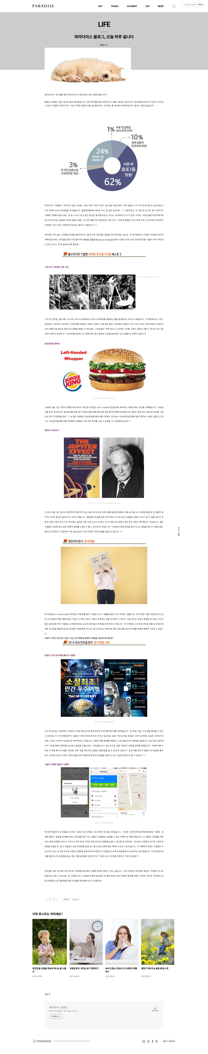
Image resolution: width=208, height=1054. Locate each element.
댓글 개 (47, 994)
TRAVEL (115, 6)
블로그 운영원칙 (169, 1041)
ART (100, 6)
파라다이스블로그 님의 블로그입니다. (64, 1011)
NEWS (161, 6)
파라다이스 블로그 (58, 1007)
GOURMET (132, 6)
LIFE (147, 6)
